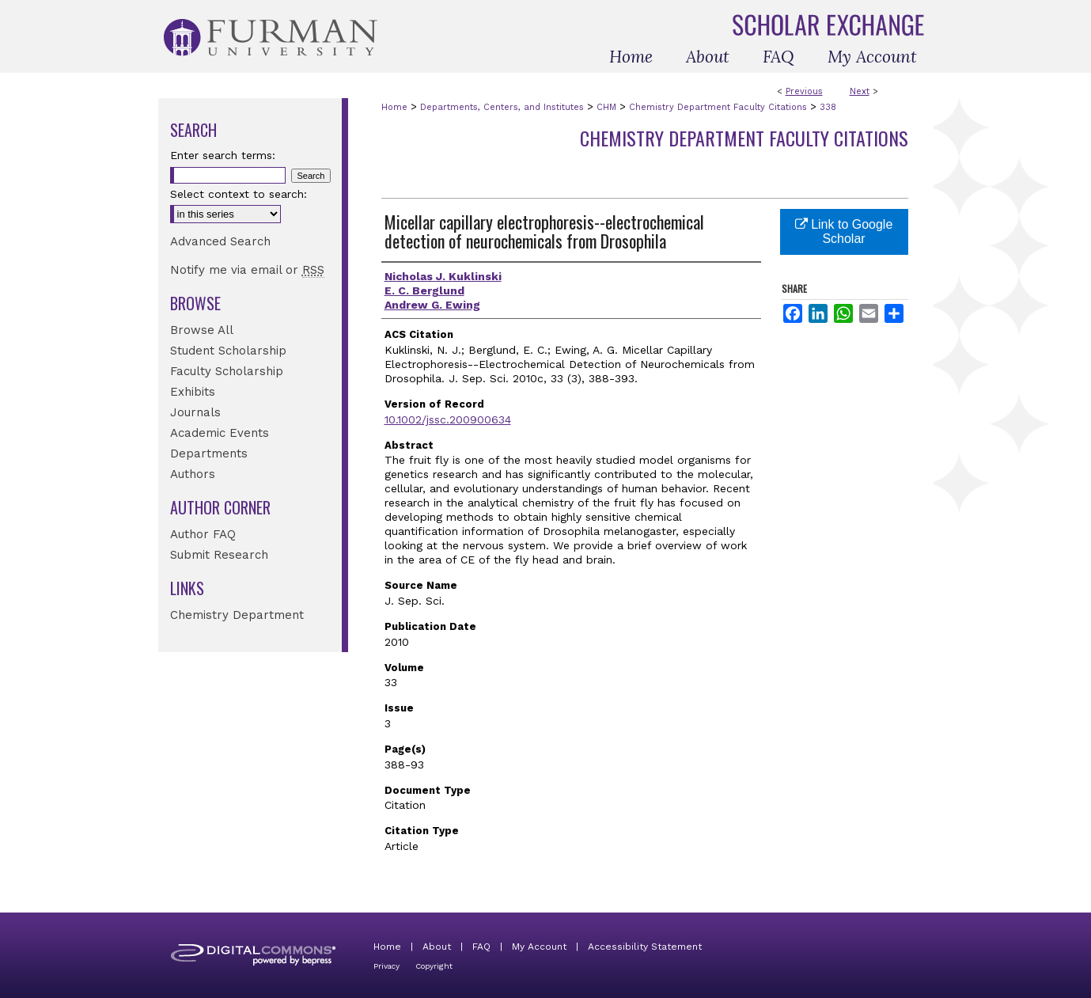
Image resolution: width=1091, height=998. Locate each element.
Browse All (201, 330)
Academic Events (219, 433)
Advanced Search (220, 241)
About (436, 946)
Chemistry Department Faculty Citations (718, 107)
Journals (195, 412)
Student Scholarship (228, 350)
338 (828, 107)
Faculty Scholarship (226, 371)
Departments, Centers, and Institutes (502, 107)
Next (859, 91)
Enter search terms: (222, 155)
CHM (606, 107)
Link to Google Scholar (844, 231)
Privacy (386, 966)
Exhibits (192, 392)
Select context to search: (238, 194)
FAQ (481, 946)
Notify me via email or (247, 270)
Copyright (434, 966)
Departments (209, 453)
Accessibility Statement (645, 946)
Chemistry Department (237, 615)
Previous (804, 91)
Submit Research (219, 555)
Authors (192, 474)
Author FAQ (203, 534)
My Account (539, 946)
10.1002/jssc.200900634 (448, 419)
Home (394, 107)
